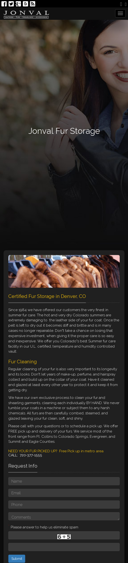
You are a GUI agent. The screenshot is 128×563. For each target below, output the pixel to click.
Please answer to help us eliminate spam (43, 526)
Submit (16, 559)
